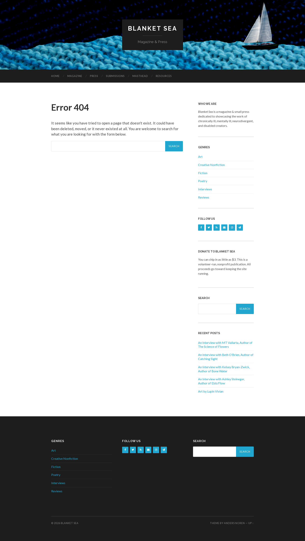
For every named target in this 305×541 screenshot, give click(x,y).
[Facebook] (201, 227)
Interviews (205, 189)
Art (200, 156)
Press (94, 75)
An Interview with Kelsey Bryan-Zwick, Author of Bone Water (224, 369)
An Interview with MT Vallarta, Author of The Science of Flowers (225, 344)
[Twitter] (209, 227)
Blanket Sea (152, 28)
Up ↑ (251, 523)
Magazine (74, 75)
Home (55, 75)
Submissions (115, 75)
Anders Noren (234, 523)
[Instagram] (232, 227)
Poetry (202, 181)
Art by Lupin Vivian (210, 391)
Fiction (202, 173)
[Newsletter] (240, 227)
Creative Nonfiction (211, 164)
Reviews (203, 197)
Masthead (140, 75)
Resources (164, 75)
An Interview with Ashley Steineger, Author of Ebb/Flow (221, 381)
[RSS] (216, 227)
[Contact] (224, 227)
